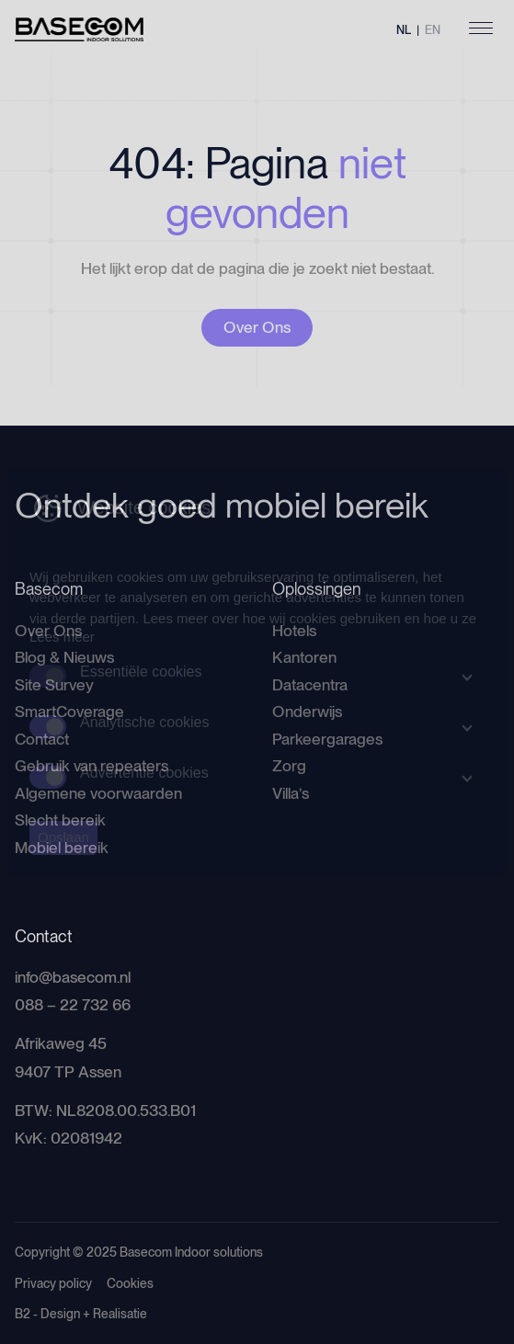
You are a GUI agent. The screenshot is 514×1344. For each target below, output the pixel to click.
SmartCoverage (69, 711)
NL (403, 30)
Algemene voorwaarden (98, 793)
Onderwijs (307, 711)
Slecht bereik (60, 820)
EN (432, 30)
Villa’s (290, 793)
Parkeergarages (327, 739)
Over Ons (257, 327)
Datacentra (310, 685)
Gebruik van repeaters (91, 766)
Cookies (130, 1283)
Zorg (289, 766)
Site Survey (54, 685)
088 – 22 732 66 (73, 1005)
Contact (42, 739)
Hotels (294, 630)
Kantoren (304, 657)
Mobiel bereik (62, 847)
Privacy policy (53, 1283)
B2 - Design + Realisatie (81, 1313)
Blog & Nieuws (64, 657)
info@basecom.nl (73, 977)
